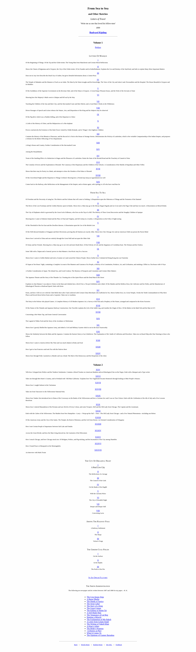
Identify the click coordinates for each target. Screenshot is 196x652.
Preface (98, 47)
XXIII (98, 347)
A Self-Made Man (94, 613)
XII (98, 134)
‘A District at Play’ (94, 631)
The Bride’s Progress (95, 628)
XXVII (98, 383)
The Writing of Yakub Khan (98, 624)
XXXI (98, 411)
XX (97, 325)
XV (97, 156)
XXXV (98, 437)
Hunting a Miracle (94, 617)
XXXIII (98, 424)
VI (98, 95)
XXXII (98, 417)
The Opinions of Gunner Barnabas (100, 635)
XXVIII (98, 389)
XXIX (98, 396)
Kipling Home (97, 645)
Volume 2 (98, 365)
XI (98, 127)
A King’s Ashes (93, 626)
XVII (98, 169)
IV (98, 80)
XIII (98, 143)
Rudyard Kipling (98, 32)
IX (98, 114)
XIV (98, 149)
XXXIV (98, 430)
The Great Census (94, 608)
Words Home (85, 645)
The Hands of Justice (95, 601)
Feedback (119, 645)
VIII (98, 108)
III (98, 73)
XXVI (98, 376)
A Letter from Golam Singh (98, 622)
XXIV (98, 353)
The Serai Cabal (93, 604)
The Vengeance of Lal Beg (97, 615)
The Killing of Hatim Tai (97, 610)
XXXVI (98, 444)
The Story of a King (95, 606)
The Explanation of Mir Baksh (99, 619)
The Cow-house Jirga (95, 597)
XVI (98, 162)
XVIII (98, 175)
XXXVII (98, 450)
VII (98, 101)
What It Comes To (94, 633)
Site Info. (109, 645)
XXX (98, 404)
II (98, 67)
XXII (98, 340)
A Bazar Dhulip (93, 599)
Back (76, 645)
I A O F (98, 577)
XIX (98, 182)
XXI (98, 332)
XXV (98, 370)
